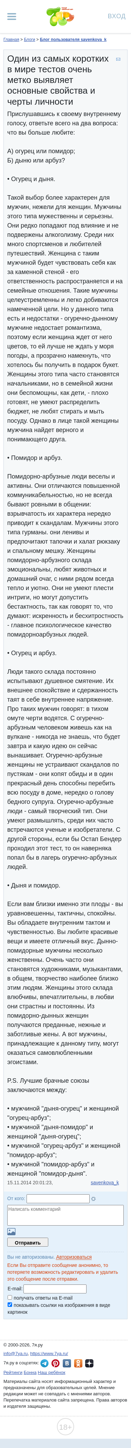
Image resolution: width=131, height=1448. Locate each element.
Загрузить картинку (11, 1231)
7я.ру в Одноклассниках (78, 1363)
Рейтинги (12, 1372)
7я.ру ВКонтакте (67, 1363)
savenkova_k (105, 1182)
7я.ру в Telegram (44, 1363)
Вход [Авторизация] (117, 16)
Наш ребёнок (52, 1372)
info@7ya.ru (15, 1353)
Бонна (30, 1372)
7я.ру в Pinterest (55, 1363)
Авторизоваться (74, 1257)
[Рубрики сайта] (11, 16)
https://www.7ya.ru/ (49, 1353)
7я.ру (89, 1363)
